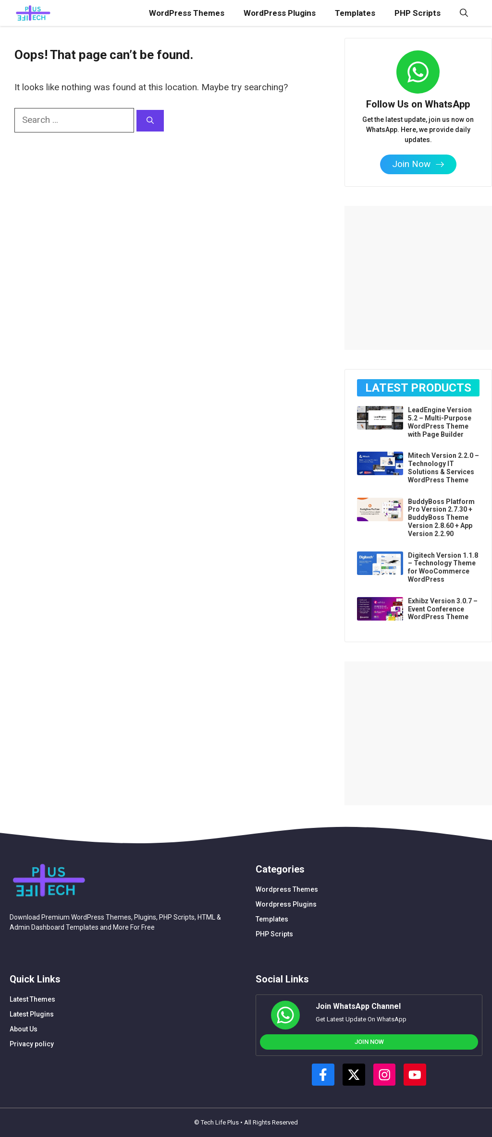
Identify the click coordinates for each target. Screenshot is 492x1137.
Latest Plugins (32, 1014)
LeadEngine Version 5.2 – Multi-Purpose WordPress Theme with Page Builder (440, 422)
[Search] (150, 121)
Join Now (369, 1041)
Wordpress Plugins (286, 904)
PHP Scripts (417, 13)
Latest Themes (32, 999)
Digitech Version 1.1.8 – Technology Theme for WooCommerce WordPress (443, 567)
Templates (355, 13)
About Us (23, 1029)
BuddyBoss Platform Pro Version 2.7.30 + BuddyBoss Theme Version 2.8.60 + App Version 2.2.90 (441, 518)
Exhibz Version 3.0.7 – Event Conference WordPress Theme (443, 609)
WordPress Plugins (280, 13)
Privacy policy (32, 1044)
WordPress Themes (186, 13)
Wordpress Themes (287, 889)
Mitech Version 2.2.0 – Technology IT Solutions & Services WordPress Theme (443, 467)
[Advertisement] (418, 266)
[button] (464, 13)
